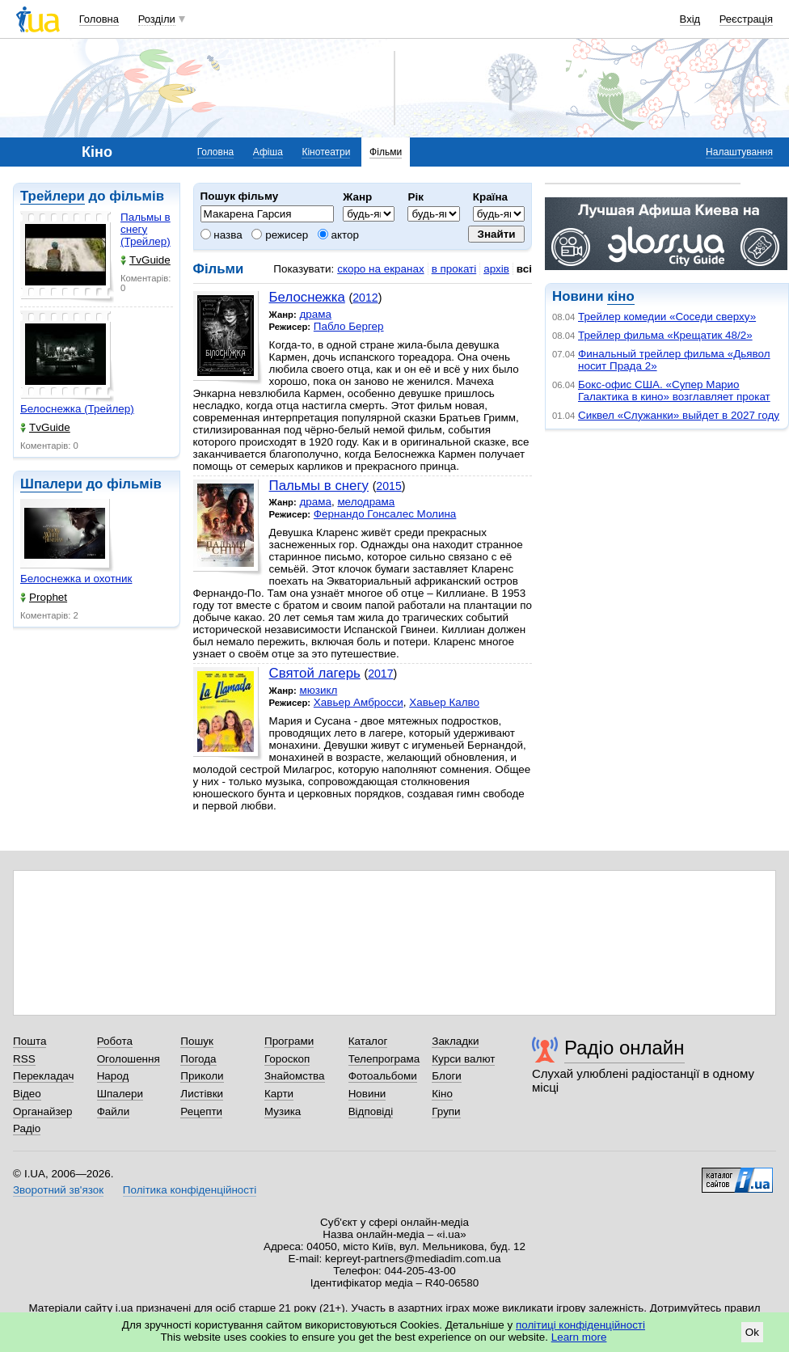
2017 (380, 673)
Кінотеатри (326, 152)
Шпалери (51, 484)
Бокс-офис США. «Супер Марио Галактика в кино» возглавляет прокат (674, 390)
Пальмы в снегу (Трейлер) (145, 229)
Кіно (442, 1094)
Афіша (268, 152)
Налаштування (739, 152)
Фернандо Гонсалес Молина (385, 514)
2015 (388, 486)
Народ (113, 1076)
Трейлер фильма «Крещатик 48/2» (665, 335)
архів (496, 269)
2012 (365, 297)
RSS (24, 1059)
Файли (113, 1111)
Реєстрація (746, 19)
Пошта (29, 1041)
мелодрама (365, 502)
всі (524, 269)
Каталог (368, 1041)
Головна (99, 19)
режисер (279, 235)
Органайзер (42, 1111)
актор (338, 235)
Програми (289, 1041)
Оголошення (128, 1059)
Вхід (690, 19)
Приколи (201, 1076)
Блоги (447, 1076)
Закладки (455, 1041)
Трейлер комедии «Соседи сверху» (667, 317)
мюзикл (318, 690)
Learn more (579, 1337)
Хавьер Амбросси (358, 702)
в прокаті (454, 269)
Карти (278, 1094)
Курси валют (463, 1059)
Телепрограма (384, 1059)
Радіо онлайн (624, 1047)
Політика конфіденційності (189, 1190)
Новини (367, 1094)
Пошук (196, 1041)
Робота (115, 1041)
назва (221, 235)
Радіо (26, 1128)
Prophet (43, 597)
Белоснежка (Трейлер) (77, 409)
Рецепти (201, 1111)
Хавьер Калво (444, 702)
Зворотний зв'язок (58, 1190)
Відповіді (371, 1111)
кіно (620, 296)
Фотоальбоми (382, 1076)
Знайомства (294, 1076)
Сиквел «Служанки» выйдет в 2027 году (678, 415)
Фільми (385, 152)
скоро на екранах (380, 269)
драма (315, 314)
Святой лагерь (315, 673)
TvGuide (145, 260)
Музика (282, 1111)
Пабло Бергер (349, 326)
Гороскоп (287, 1059)
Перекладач (43, 1076)
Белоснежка (307, 297)
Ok (752, 1332)
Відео (27, 1094)
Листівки (201, 1094)
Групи (446, 1111)
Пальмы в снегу (319, 485)
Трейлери (52, 196)
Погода (198, 1059)
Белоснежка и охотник (76, 578)
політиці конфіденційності (580, 1325)
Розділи (156, 19)
